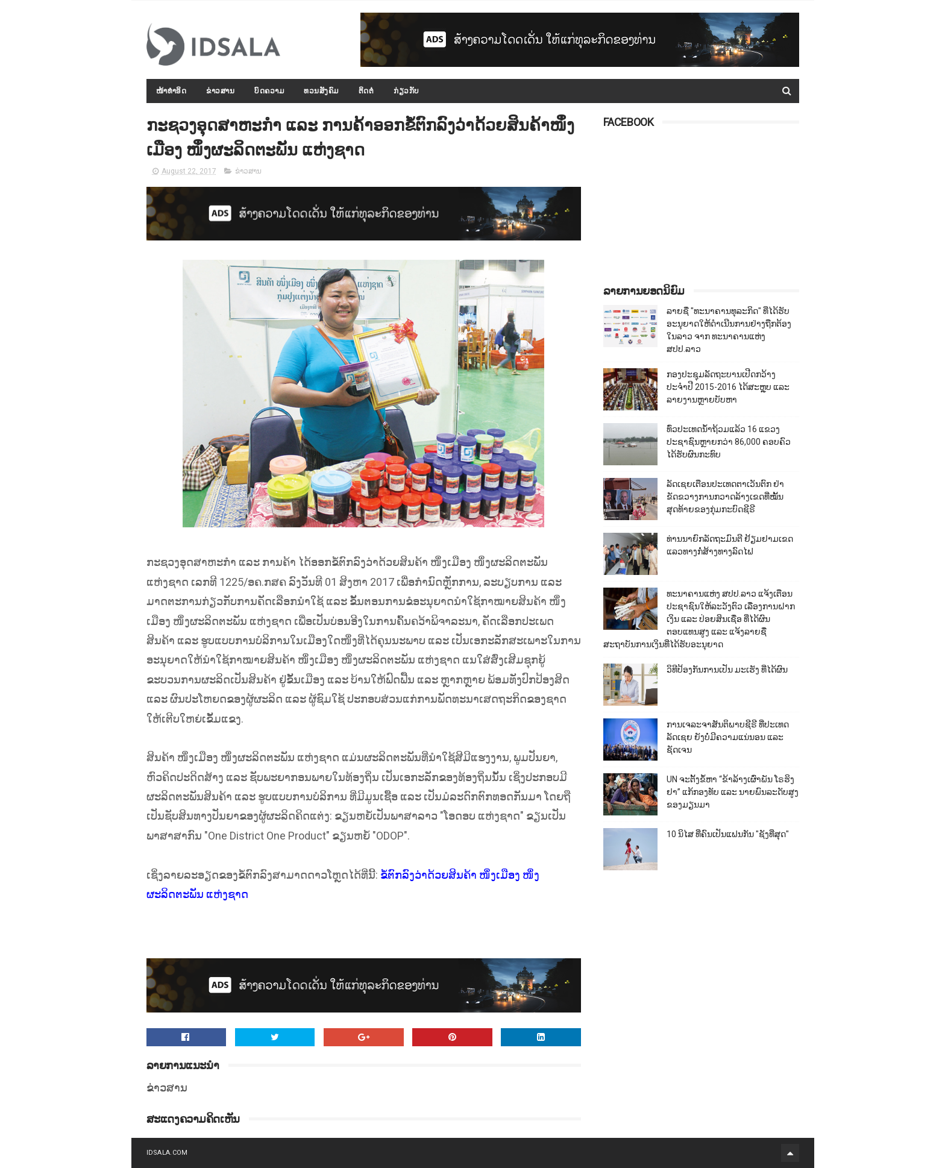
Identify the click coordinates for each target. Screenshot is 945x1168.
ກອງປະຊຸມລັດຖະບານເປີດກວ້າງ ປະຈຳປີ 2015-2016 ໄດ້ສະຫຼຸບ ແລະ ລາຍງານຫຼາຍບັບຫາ (728, 386)
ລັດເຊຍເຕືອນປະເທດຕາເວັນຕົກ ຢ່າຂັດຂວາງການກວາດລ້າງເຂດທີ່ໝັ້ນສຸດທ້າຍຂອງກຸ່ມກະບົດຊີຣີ (725, 496)
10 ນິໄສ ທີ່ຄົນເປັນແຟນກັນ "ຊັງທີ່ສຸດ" (728, 834)
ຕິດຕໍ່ (366, 91)
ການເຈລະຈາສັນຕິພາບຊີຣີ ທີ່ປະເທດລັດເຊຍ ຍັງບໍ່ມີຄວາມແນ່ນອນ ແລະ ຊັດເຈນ (728, 737)
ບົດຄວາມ (269, 91)
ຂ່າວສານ (220, 91)
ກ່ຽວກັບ (406, 91)
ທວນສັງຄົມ (321, 91)
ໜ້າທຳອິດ (171, 91)
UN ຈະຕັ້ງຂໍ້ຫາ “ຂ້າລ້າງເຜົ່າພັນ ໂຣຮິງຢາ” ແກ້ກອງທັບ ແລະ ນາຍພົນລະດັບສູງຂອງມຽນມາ (733, 791)
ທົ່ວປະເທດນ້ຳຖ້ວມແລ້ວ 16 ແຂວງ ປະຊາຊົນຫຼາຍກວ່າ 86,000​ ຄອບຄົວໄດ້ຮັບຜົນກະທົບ (729, 441)
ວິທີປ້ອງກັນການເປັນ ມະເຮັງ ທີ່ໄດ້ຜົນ (727, 669)
